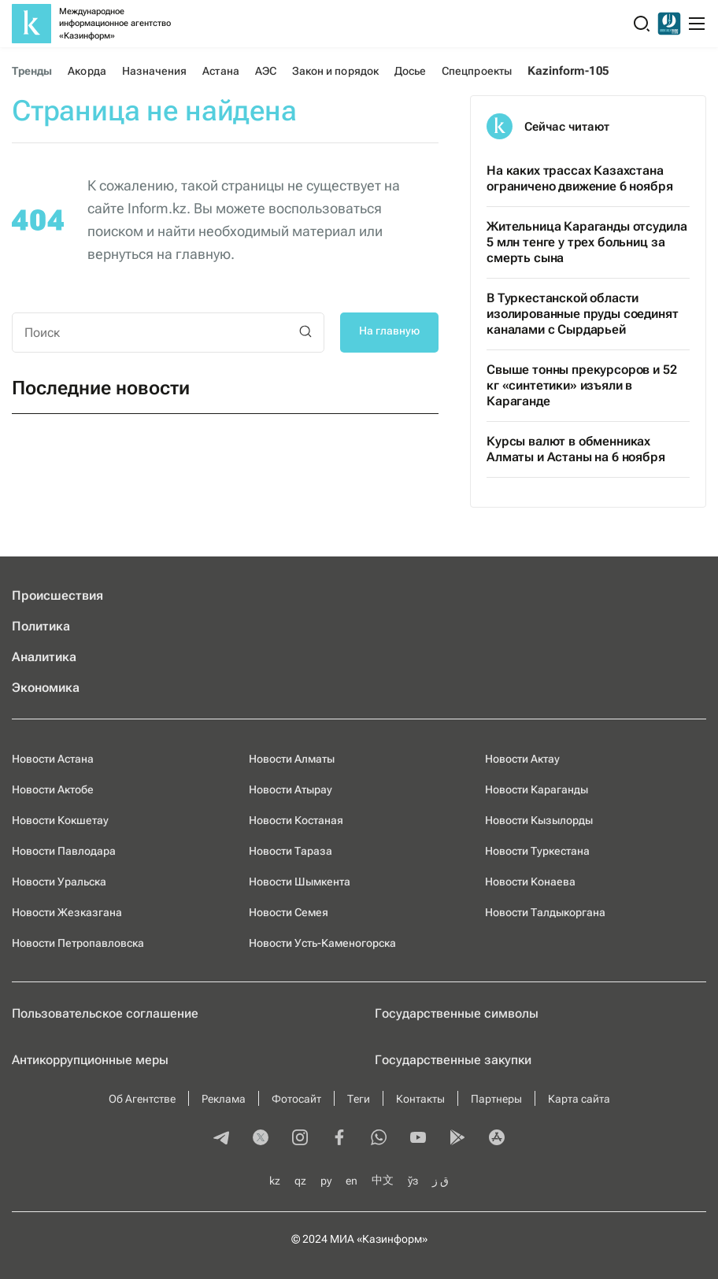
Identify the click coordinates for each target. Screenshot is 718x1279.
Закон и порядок (335, 71)
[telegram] (221, 1138)
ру (325, 1180)
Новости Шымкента (299, 881)
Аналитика (44, 656)
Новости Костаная (296, 820)
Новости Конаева (530, 881)
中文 (383, 1180)
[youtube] (418, 1138)
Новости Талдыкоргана (545, 912)
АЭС (265, 71)
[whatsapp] (379, 1138)
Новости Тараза (290, 851)
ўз (413, 1180)
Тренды (32, 71)
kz (274, 1180)
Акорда (86, 71)
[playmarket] (457, 1138)
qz (300, 1180)
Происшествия (57, 595)
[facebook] (339, 1138)
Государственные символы (456, 1013)
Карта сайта (579, 1098)
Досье (410, 71)
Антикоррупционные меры (90, 1059)
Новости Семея (288, 912)
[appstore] (497, 1138)
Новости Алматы (292, 758)
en (351, 1180)
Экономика (46, 687)
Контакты (420, 1098)
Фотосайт (296, 1098)
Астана (220, 71)
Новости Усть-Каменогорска (322, 943)
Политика (41, 626)
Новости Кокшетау (60, 820)
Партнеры (496, 1098)
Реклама (224, 1098)
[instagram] (300, 1138)
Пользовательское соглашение (105, 1013)
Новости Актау (522, 758)
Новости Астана (53, 758)
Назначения (154, 71)
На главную (389, 330)
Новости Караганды (536, 789)
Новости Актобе (53, 789)
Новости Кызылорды (539, 820)
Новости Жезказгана (67, 912)
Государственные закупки (453, 1059)
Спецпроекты (477, 71)
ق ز (440, 1180)
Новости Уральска (59, 881)
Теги (358, 1098)
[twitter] (260, 1138)
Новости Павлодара (64, 851)
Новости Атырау (290, 789)
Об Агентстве (142, 1098)
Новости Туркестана (537, 851)
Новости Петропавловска (78, 943)
